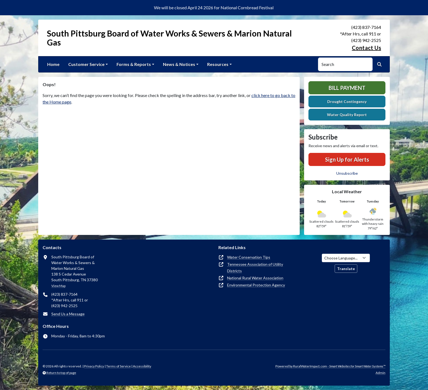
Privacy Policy (94, 366)
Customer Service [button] (86, 64)
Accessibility (142, 366)
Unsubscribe (347, 173)
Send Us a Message (68, 314)
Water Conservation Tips (248, 257)
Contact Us (366, 47)
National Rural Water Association (255, 278)
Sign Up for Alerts (347, 159)
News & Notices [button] (179, 64)
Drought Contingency (347, 101)
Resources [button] (217, 64)
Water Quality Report (347, 114)
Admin (380, 373)
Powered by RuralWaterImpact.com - (330, 366)
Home (53, 64)
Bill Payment (347, 87)
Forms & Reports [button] (134, 64)
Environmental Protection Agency (256, 285)
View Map (58, 286)
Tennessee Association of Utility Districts (255, 267)
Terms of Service (118, 366)
